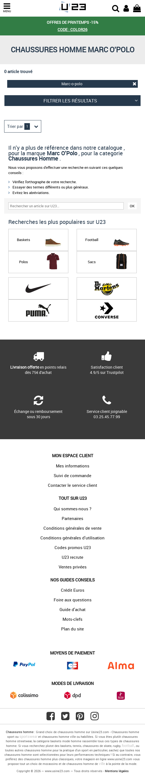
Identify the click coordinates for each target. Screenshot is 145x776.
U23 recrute (72, 557)
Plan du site (72, 629)
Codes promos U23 (73, 547)
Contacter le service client (72, 485)
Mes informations (72, 466)
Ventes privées (73, 567)
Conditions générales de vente (72, 528)
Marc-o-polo (98, 83)
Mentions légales (117, 771)
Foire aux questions (73, 599)
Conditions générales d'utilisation (72, 537)
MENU (7, 8)
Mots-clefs (72, 619)
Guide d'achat (72, 609)
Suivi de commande (72, 475)
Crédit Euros (72, 590)
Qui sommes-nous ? (72, 508)
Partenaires (72, 518)
